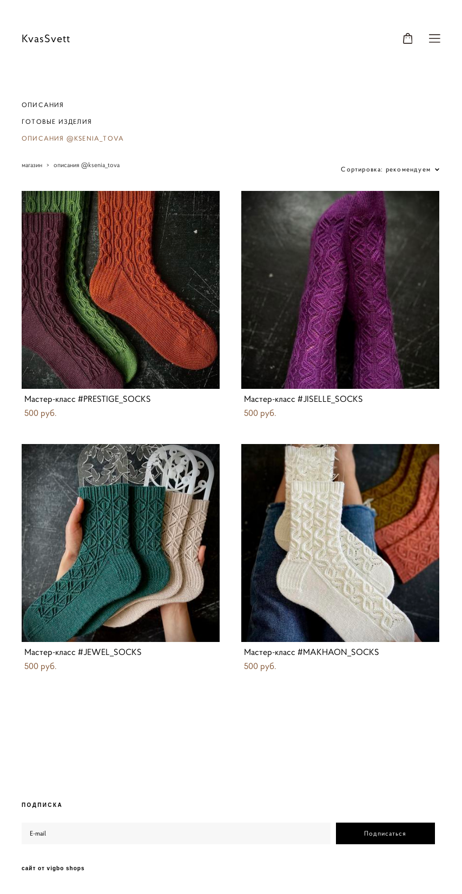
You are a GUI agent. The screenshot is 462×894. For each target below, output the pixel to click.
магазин (32, 165)
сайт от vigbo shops (53, 868)
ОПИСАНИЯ (43, 105)
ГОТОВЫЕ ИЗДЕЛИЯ (57, 121)
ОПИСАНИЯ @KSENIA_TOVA (73, 138)
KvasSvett (46, 39)
